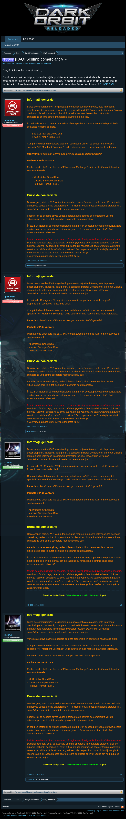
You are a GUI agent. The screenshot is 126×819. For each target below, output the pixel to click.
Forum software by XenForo (24, 813)
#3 (121, 605)
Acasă (117, 807)
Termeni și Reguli (94, 811)
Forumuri (13, 39)
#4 (121, 774)
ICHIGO (8, 462)
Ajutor (110, 807)
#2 (121, 426)
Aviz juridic (102, 807)
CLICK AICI (107, 84)
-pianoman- (35, 63)
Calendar (28, 39)
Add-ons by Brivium (26, 815)
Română (5, 807)
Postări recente (11, 45)
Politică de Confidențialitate (113, 811)
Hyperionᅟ (30, 266)
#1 (121, 260)
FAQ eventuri (17, 63)
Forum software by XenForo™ (70, 813)
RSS (122, 807)
